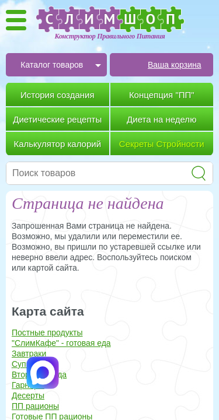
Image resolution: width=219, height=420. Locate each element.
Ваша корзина (174, 64)
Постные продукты (47, 332)
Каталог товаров (51, 64)
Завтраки (29, 353)
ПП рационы (35, 406)
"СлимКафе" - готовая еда (61, 343)
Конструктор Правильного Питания (110, 36)
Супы (22, 364)
